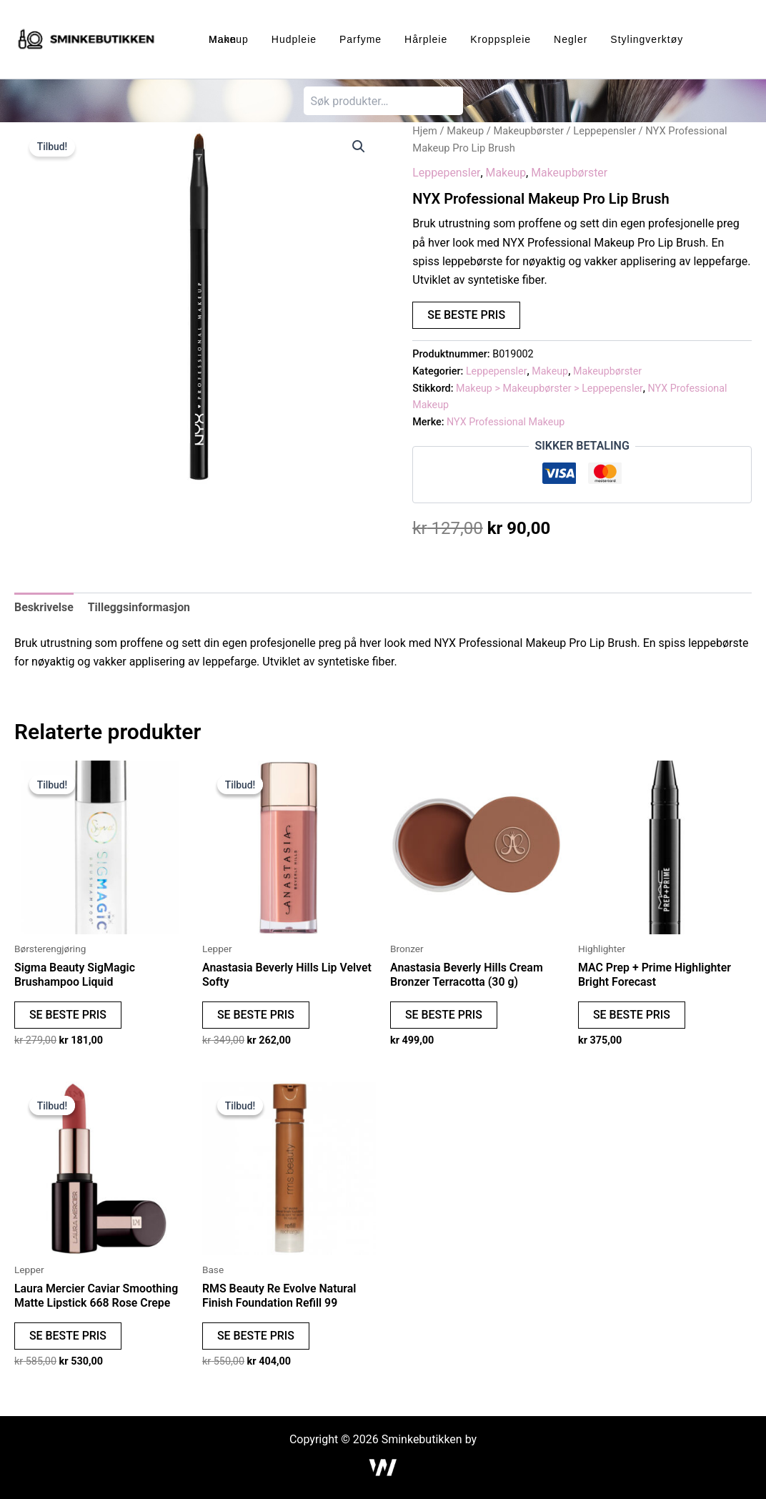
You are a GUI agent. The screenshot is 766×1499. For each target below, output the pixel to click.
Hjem (424, 130)
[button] (359, 146)
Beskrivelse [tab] (44, 607)
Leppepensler (605, 130)
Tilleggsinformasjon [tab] (139, 607)
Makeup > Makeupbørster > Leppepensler (550, 388)
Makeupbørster (529, 130)
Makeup (465, 130)
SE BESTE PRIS (466, 315)
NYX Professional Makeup (506, 422)
